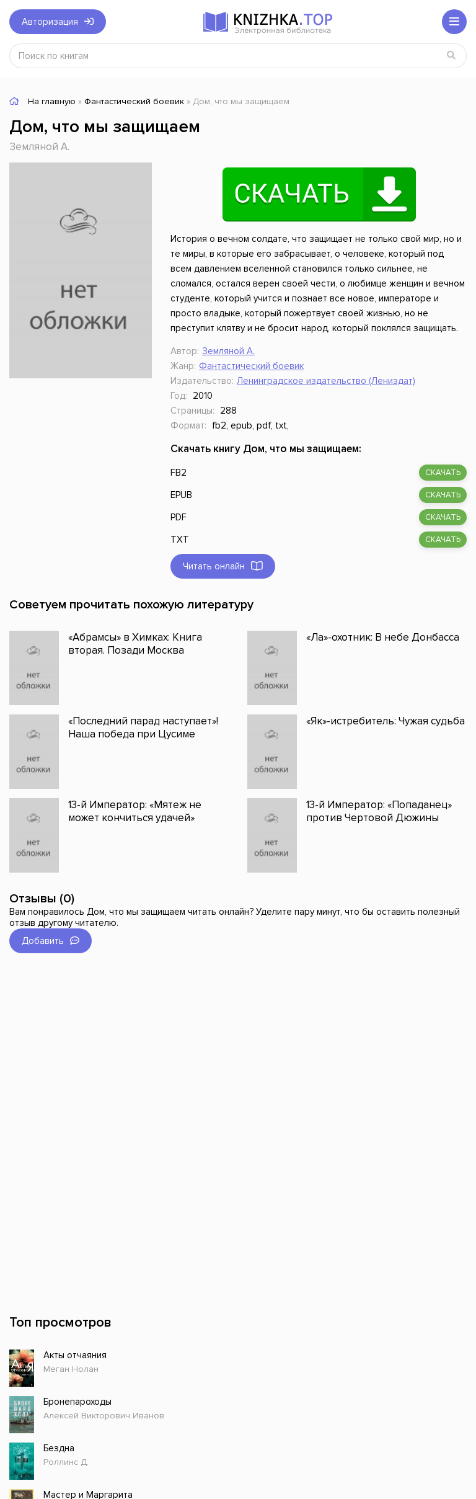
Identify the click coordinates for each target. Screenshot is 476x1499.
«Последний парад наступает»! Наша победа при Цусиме (143, 727)
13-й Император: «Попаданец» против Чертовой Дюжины (379, 811)
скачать (443, 473)
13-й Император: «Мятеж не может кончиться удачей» (134, 811)
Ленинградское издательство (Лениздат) (326, 380)
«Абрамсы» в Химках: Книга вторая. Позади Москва (135, 644)
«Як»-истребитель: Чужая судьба (385, 720)
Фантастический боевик (251, 365)
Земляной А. (39, 146)
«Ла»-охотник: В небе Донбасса (382, 637)
